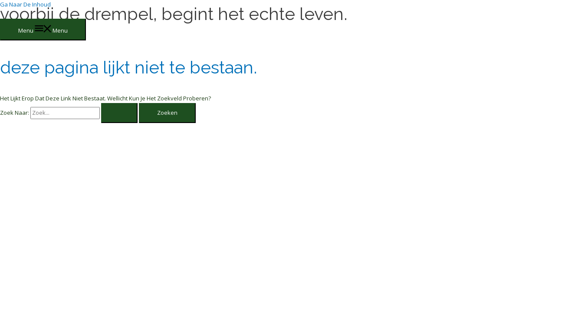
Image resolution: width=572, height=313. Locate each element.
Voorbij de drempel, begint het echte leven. (173, 13)
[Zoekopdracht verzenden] (119, 113)
